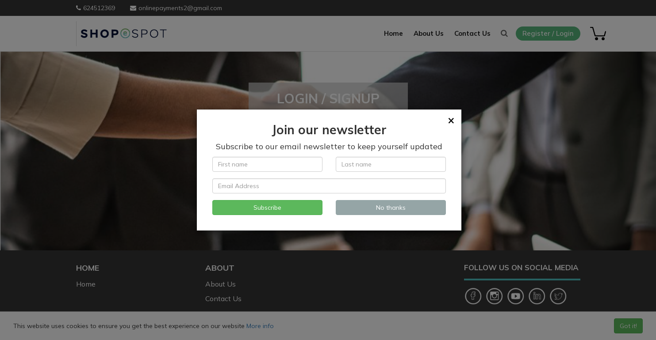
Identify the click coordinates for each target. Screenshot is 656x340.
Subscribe (267, 208)
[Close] (451, 120)
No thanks (391, 208)
